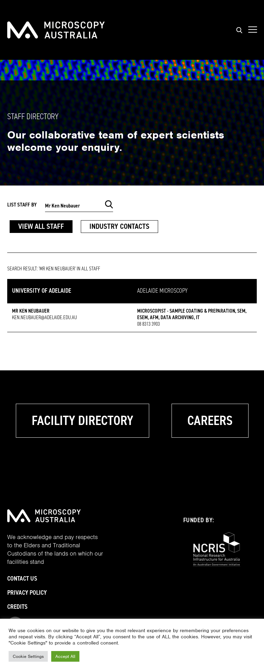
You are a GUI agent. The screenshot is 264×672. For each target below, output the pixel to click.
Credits (17, 606)
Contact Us (22, 578)
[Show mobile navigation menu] (252, 29)
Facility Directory (82, 420)
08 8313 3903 (148, 324)
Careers (210, 420)
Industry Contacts (119, 226)
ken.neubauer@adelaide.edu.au (44, 317)
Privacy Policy (27, 592)
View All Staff (41, 226)
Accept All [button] (65, 656)
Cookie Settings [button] (28, 656)
